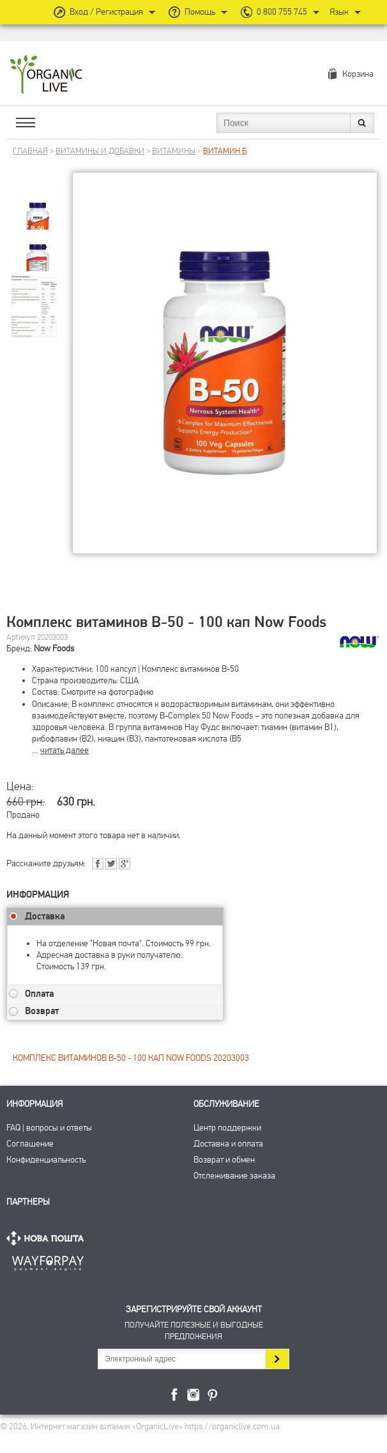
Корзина (358, 73)
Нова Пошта (47, 1238)
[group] (38, 205)
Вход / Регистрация (106, 11)
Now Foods (54, 648)
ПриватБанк (47, 1261)
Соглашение (30, 1143)
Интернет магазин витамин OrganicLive (46, 75)
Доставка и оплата (228, 1143)
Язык (339, 11)
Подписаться (277, 1359)
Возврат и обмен (224, 1159)
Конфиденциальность (46, 1159)
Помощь (200, 11)
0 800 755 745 (282, 11)
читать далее (64, 750)
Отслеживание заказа (234, 1175)
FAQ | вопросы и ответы (49, 1127)
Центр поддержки (227, 1127)
